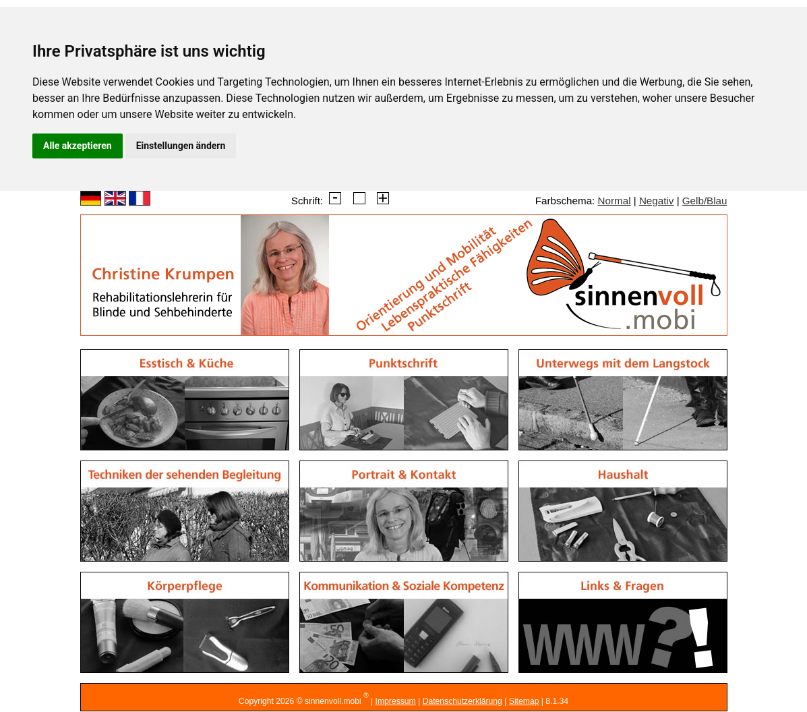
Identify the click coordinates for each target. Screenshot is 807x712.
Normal (614, 200)
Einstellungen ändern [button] (181, 145)
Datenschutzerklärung (462, 701)
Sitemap (524, 701)
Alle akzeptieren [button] (77, 145)
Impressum (396, 701)
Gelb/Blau (704, 200)
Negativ (656, 200)
